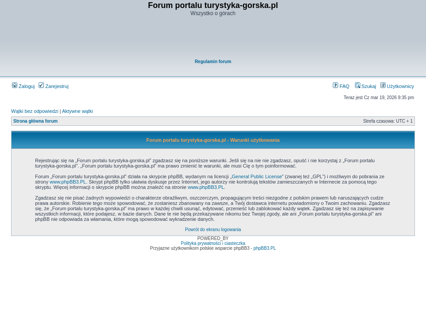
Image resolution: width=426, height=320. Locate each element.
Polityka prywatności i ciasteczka (213, 243)
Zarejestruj (53, 86)
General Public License (257, 176)
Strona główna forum (35, 121)
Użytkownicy (397, 86)
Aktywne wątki (77, 111)
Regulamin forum (213, 61)
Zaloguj (23, 86)
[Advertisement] (213, 38)
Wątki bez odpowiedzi (34, 111)
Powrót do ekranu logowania (213, 229)
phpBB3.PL (264, 248)
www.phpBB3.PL (68, 181)
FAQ (341, 86)
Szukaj (365, 86)
